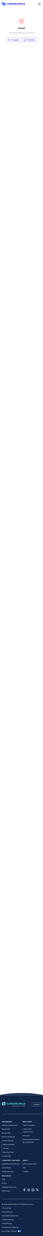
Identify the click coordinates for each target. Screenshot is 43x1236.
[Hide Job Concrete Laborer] (23, 214)
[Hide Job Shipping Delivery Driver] (23, 111)
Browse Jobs (6, 1133)
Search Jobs (6, 1129)
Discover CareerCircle (9, 1125)
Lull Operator (22, 269)
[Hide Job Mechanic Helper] (23, 498)
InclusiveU (26, 1136)
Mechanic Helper (22, 506)
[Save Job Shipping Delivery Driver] (34, 111)
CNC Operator (22, 412)
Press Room (6, 1191)
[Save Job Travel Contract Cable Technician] (34, 163)
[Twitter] (37, 1190)
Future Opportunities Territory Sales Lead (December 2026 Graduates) (23, 938)
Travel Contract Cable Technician (22, 172)
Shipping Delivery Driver (22, 118)
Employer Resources (9, 1187)
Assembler (22, 554)
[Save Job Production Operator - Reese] (34, 985)
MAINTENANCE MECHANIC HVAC (23, 796)
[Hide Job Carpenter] (23, 357)
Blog (3, 1179)
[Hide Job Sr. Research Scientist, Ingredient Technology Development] (23, 1028)
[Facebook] (24, 1190)
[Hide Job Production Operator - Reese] (23, 985)
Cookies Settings (8, 1219)
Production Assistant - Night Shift (22, 699)
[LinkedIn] (33, 1190)
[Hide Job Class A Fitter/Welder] (23, 304)
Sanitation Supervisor (22, 891)
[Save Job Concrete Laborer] (34, 214)
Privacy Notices (7, 1212)
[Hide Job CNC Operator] (23, 405)
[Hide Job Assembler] (23, 546)
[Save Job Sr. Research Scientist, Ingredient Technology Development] (34, 1028)
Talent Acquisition (29, 1125)
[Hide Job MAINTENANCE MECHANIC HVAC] (23, 788)
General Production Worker (22, 748)
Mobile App (7, 1156)
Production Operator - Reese (22, 993)
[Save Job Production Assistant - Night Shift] (34, 690)
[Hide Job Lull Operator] (23, 262)
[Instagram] (28, 1190)
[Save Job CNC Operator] (34, 405)
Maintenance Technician (22, 602)
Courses (6, 1148)
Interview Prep (8, 1152)
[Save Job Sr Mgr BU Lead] (34, 841)
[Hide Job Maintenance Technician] (23, 594)
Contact (36, 1104)
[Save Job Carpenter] (34, 357)
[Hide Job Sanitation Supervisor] (23, 884)
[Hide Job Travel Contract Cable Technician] (23, 163)
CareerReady (6, 1168)
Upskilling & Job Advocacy (11, 1164)
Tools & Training (7, 1140)
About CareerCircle (29, 1164)
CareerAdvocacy (8, 1171)
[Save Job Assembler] (34, 546)
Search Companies (8, 1137)
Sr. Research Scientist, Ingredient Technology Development (22, 1039)
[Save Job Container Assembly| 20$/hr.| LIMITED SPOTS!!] (34, 453)
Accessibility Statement (10, 1216)
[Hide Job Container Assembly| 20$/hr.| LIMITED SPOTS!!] (23, 453)
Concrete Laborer (22, 221)
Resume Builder (8, 1144)
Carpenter (22, 365)
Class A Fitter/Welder (22, 312)
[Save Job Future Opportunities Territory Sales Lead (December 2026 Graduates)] (34, 927)
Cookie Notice (7, 1223)
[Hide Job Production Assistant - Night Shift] (23, 690)
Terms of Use (6, 1208)
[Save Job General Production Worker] (34, 740)
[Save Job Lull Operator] (34, 262)
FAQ (24, 1168)
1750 (9, 1078)
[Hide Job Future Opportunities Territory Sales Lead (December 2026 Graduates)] (23, 927)
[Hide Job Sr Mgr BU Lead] (23, 841)
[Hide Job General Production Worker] (23, 740)
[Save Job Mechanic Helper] (34, 498)
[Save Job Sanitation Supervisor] (34, 884)
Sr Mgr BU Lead (22, 848)
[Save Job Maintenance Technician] (34, 594)
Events (4, 1183)
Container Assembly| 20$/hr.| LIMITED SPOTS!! (22, 462)
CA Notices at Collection (10, 1227)
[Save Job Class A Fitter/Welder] (34, 304)
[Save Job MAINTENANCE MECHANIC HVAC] (34, 788)
